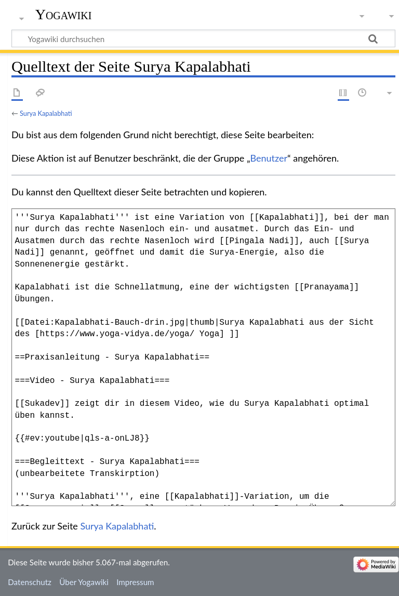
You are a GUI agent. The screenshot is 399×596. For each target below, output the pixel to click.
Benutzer (269, 158)
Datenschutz (29, 582)
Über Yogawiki (84, 582)
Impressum (135, 582)
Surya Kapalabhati (46, 113)
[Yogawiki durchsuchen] (203, 38)
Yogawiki (63, 14)
